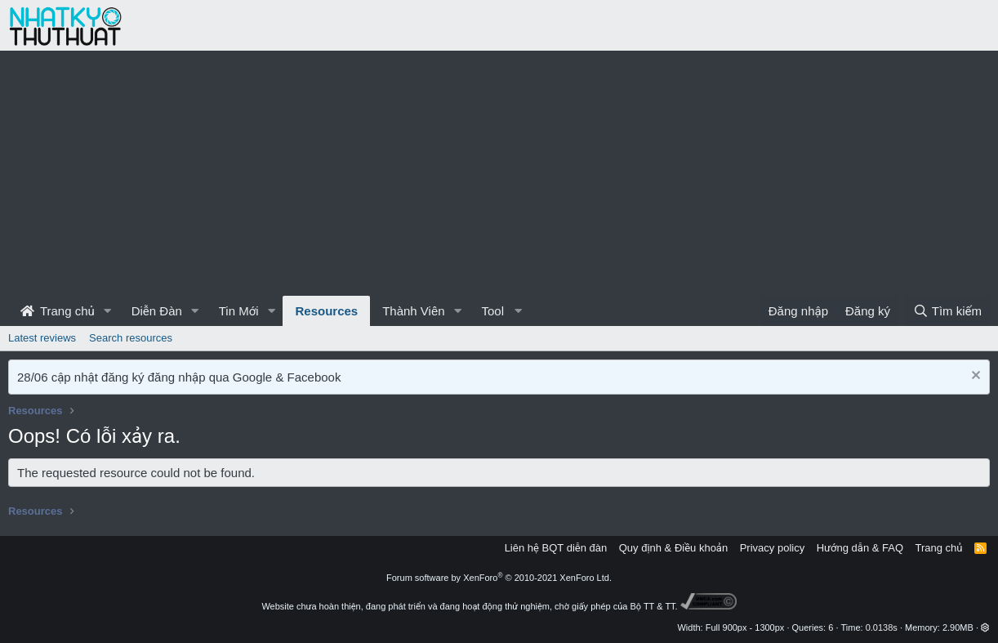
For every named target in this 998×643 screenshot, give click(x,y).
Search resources (130, 338)
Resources (326, 311)
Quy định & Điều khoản (673, 548)
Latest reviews (42, 338)
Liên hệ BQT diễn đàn (556, 548)
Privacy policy (772, 548)
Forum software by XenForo (499, 578)
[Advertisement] (499, 173)
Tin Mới (239, 311)
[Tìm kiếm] (947, 311)
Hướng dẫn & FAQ (860, 548)
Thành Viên (413, 311)
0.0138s (882, 627)
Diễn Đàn (156, 311)
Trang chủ (57, 311)
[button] (107, 311)
